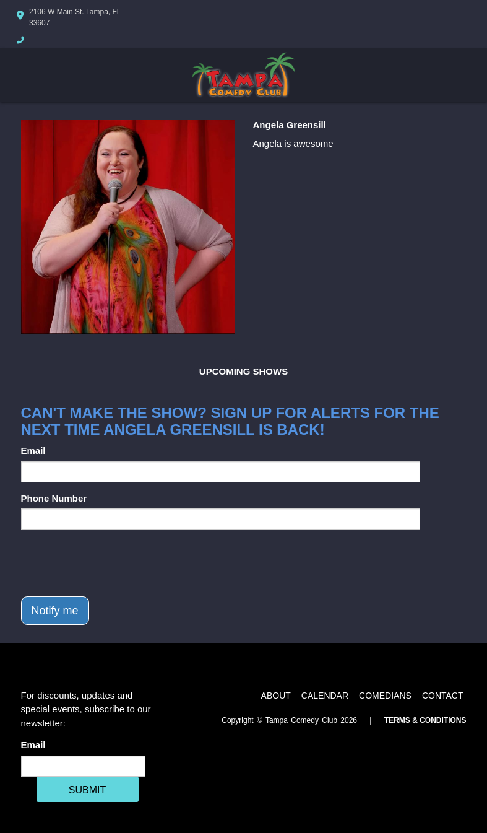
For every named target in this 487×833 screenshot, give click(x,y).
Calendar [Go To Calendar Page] (324, 695)
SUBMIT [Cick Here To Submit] (87, 790)
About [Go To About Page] (276, 695)
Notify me (55, 610)
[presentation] (115, 563)
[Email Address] (83, 766)
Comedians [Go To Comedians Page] (385, 695)
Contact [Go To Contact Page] (442, 695)
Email (33, 450)
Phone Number (54, 498)
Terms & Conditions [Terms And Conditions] (425, 720)
